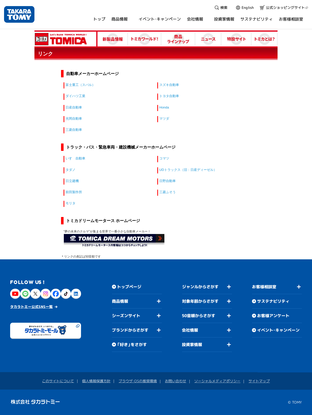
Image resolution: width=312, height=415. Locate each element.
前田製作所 (74, 192)
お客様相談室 (264, 287)
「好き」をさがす (132, 344)
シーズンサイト (126, 315)
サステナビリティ (273, 301)
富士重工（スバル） (80, 85)
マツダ (164, 118)
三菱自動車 (74, 130)
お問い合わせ (175, 380)
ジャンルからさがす (200, 287)
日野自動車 (167, 181)
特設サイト (236, 39)
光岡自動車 (74, 118)
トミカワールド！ (144, 39)
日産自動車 (74, 107)
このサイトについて (58, 380)
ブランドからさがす (130, 330)
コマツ (164, 158)
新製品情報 (112, 39)
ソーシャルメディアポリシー (217, 380)
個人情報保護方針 (96, 380)
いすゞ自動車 (75, 158)
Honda (164, 107)
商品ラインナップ (178, 39)
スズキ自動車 (169, 85)
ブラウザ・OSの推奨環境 (138, 380)
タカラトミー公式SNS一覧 (31, 306)
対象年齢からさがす (200, 301)
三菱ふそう (167, 192)
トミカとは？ (264, 39)
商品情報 (120, 301)
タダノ (70, 170)
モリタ (70, 203)
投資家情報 (192, 344)
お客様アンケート (273, 315)
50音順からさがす (198, 315)
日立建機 (72, 181)
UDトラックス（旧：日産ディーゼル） (188, 170)
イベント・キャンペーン (278, 330)
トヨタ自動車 (169, 96)
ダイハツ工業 (75, 96)
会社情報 (190, 330)
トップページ (129, 287)
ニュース (208, 39)
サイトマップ (259, 380)
